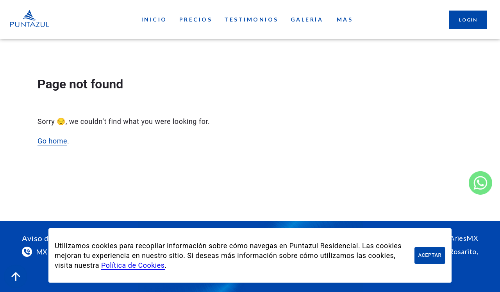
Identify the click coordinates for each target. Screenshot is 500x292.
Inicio (154, 19)
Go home (52, 141)
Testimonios (251, 19)
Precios (196, 19)
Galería (307, 19)
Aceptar (429, 255)
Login (468, 20)
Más (344, 19)
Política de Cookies (133, 265)
